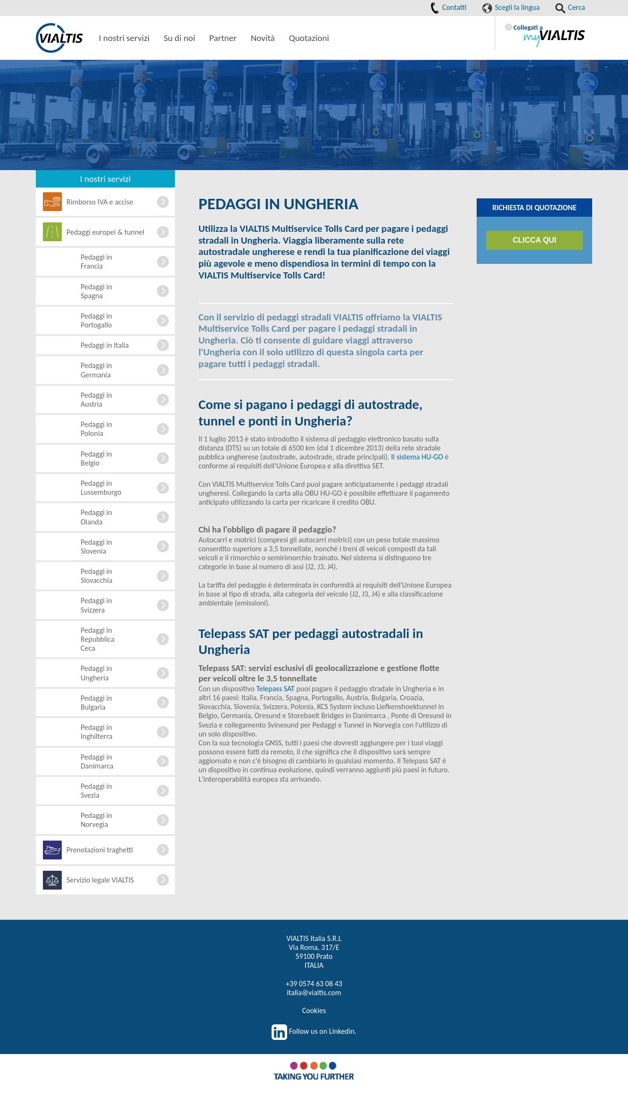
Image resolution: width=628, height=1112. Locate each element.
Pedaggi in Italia (105, 345)
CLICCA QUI (534, 240)
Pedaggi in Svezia (96, 791)
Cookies (314, 1010)
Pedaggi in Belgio (96, 458)
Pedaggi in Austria (96, 400)
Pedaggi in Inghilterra (96, 732)
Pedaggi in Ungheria (96, 673)
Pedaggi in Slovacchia (96, 576)
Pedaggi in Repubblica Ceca (98, 639)
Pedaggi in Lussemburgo (101, 488)
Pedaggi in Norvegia (96, 820)
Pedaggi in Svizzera (96, 605)
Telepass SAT (275, 688)
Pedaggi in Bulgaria (96, 702)
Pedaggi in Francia (96, 261)
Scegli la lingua (511, 7)
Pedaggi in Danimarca (97, 761)
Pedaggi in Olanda (96, 517)
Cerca (570, 7)
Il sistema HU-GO (417, 456)
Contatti (448, 7)
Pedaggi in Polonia (96, 429)
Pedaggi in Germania (96, 370)
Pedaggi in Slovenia (96, 547)
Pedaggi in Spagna (96, 291)
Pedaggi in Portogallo (96, 320)
